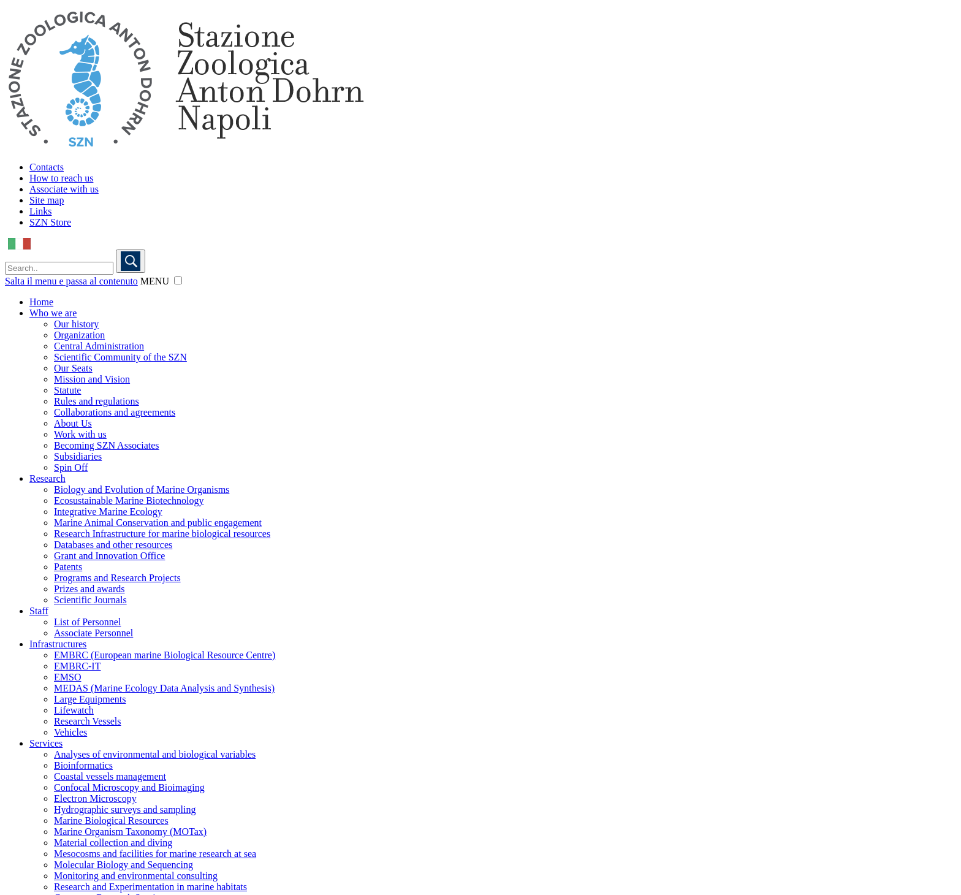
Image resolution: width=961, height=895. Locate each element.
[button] (178, 280)
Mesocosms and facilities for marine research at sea (155, 853)
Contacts (46, 167)
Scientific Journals (90, 600)
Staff (38, 611)
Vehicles (70, 732)
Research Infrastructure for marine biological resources (162, 533)
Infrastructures (57, 644)
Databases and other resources (113, 544)
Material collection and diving (113, 842)
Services (46, 743)
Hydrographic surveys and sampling (125, 809)
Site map (46, 200)
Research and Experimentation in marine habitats (150, 887)
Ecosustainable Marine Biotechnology (128, 500)
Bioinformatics (83, 765)
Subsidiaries (78, 456)
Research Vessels (87, 721)
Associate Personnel (93, 633)
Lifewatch (74, 710)
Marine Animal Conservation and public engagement (158, 522)
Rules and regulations (96, 401)
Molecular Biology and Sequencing (123, 864)
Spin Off (71, 467)
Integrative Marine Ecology (108, 511)
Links (40, 211)
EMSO (67, 677)
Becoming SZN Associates (106, 445)
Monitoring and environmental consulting (136, 875)
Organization (79, 335)
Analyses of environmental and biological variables (155, 754)
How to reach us (61, 178)
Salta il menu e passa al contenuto (71, 281)
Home (41, 302)
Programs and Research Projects (117, 578)
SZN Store (50, 222)
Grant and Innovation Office (109, 555)
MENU (154, 281)
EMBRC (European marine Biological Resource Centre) (164, 655)
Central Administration (99, 346)
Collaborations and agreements (114, 412)
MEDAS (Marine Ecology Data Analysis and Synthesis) (164, 688)
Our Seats (73, 368)
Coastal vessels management (110, 776)
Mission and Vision (92, 379)
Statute (67, 390)
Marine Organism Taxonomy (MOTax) (130, 831)
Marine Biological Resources (111, 820)
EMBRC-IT (77, 666)
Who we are (53, 313)
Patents (68, 567)
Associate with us (64, 189)
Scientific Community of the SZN (120, 357)
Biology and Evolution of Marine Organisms (141, 489)
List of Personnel (87, 622)
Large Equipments (90, 699)
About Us (73, 423)
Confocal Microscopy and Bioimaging (129, 787)
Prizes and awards (89, 589)
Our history (76, 324)
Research (47, 478)
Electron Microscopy (95, 798)
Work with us (80, 434)
